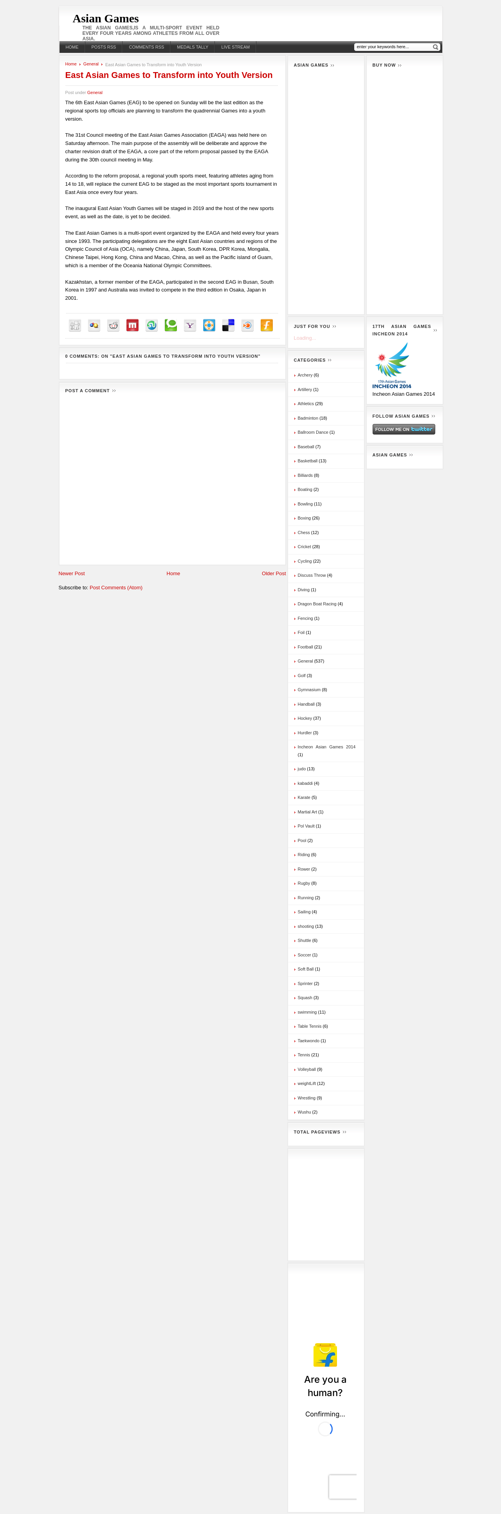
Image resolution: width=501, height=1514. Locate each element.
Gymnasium (309, 689)
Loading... (305, 338)
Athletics (306, 403)
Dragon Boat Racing (317, 603)
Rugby (304, 883)
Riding (304, 854)
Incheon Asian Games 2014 (327, 746)
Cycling (305, 561)
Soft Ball (306, 969)
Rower (304, 869)
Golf (302, 675)
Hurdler (305, 732)
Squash (305, 997)
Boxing (304, 518)
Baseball (306, 446)
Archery (305, 375)
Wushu (304, 1112)
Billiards (305, 475)
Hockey (305, 718)
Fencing (305, 618)
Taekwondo (309, 1040)
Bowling (305, 504)
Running (306, 897)
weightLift (307, 1083)
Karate (304, 797)
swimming (307, 1012)
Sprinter (305, 983)
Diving (304, 589)
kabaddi (305, 783)
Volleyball (307, 1069)
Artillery (305, 389)
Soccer (304, 955)
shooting (306, 926)
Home (72, 47)
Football (305, 647)
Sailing (304, 911)
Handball (306, 704)
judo (302, 768)
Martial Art (307, 812)
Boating (305, 489)
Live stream (235, 47)
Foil (301, 632)
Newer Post (72, 573)
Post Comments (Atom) (116, 587)
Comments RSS (146, 47)
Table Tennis (310, 1026)
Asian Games (106, 18)
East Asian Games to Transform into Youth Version (169, 75)
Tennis (304, 1054)
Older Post (274, 573)
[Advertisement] (326, 190)
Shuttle (304, 940)
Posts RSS (104, 47)
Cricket (304, 546)
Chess (304, 532)
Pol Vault (306, 826)
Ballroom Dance (313, 432)
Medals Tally (192, 47)
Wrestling (307, 1098)
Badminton (308, 418)
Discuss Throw (312, 575)
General (91, 64)
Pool (302, 840)
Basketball (308, 460)
